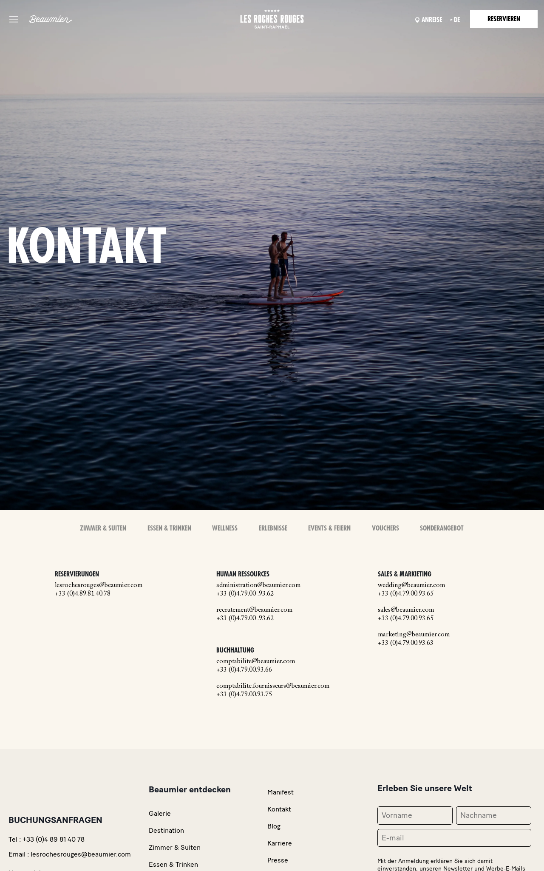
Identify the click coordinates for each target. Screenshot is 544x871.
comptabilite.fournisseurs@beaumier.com (272, 686)
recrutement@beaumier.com (254, 609)
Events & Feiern (329, 528)
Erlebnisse (273, 528)
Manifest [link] (280, 792)
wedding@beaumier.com (411, 585)
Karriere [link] (279, 843)
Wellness (225, 528)
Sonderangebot (442, 528)
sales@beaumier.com (406, 609)
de (456, 20)
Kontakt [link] (279, 809)
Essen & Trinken (170, 528)
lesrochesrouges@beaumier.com (98, 585)
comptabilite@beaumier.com (255, 661)
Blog (273, 826)
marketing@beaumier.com (414, 634)
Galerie (160, 813)
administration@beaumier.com (258, 585)
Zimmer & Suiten (103, 528)
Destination (166, 830)
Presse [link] (277, 860)
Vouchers (385, 528)
